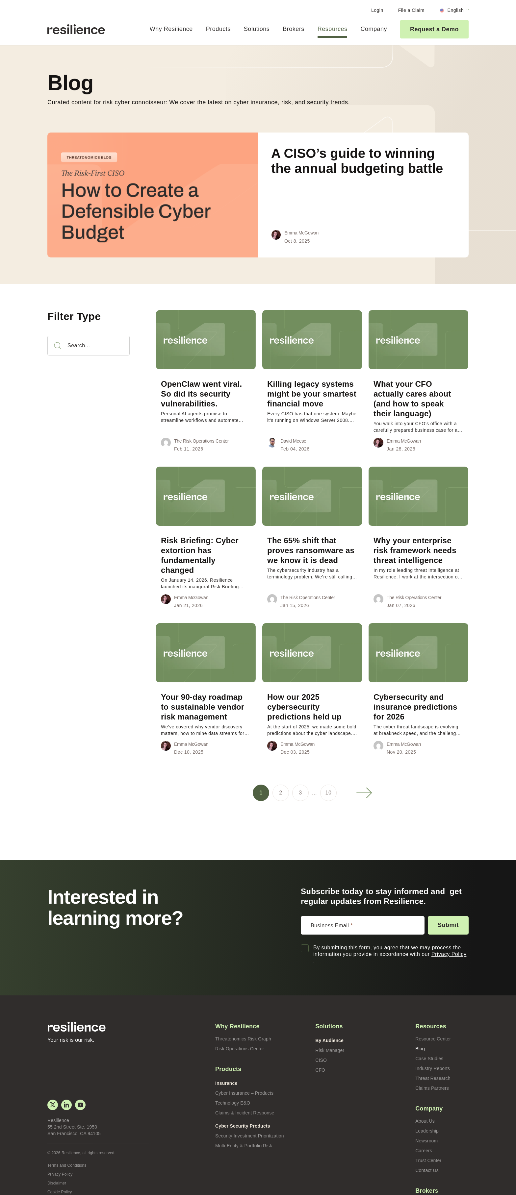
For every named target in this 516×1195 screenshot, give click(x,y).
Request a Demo (434, 29)
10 (328, 773)
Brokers (293, 29)
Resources (332, 29)
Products (217, 29)
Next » (364, 773)
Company (373, 29)
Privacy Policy (447, 934)
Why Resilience (170, 29)
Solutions (256, 29)
